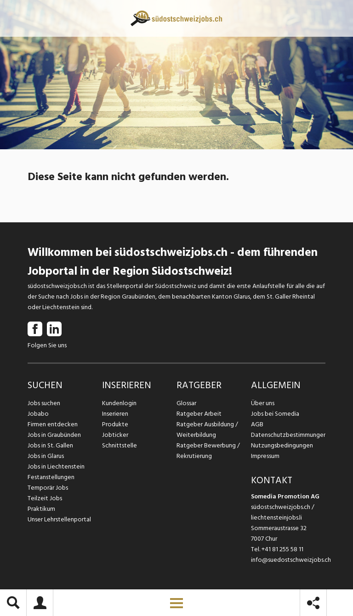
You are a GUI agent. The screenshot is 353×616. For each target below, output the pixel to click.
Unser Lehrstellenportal (59, 519)
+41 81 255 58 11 (282, 549)
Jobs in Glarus (46, 456)
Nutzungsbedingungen (282, 445)
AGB (257, 424)
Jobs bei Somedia (275, 413)
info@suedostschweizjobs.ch (291, 559)
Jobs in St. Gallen (50, 445)
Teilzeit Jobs (45, 498)
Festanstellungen (51, 477)
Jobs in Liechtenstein (56, 466)
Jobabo (38, 413)
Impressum (265, 456)
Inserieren (115, 413)
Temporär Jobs (48, 487)
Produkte (115, 424)
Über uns (262, 403)
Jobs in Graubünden (54, 435)
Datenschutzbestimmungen (288, 435)
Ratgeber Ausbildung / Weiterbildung (207, 429)
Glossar (186, 403)
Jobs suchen (44, 403)
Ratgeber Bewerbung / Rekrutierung (208, 450)
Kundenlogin (119, 403)
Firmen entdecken (53, 424)
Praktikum (41, 508)
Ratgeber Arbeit (199, 413)
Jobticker (115, 435)
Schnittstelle (119, 445)
